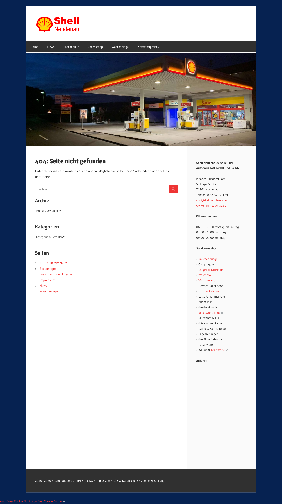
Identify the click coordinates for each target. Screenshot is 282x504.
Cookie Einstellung (152, 480)
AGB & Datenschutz (53, 263)
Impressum (47, 280)
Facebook (71, 47)
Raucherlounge (207, 259)
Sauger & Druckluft (210, 270)
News (50, 47)
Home (34, 47)
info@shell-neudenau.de (211, 200)
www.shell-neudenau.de (211, 205)
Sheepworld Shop (210, 312)
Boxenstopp (95, 47)
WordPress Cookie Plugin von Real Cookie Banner (32, 501)
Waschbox (204, 275)
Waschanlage (120, 47)
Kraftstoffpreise (149, 47)
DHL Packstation (209, 291)
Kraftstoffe (219, 350)
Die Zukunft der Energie (56, 274)
